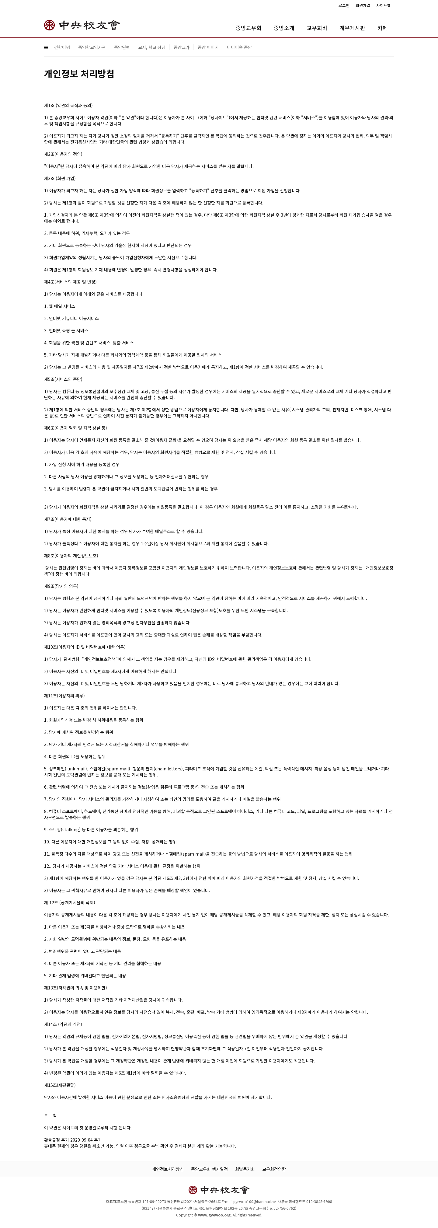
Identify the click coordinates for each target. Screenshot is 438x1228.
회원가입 (363, 5)
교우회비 (317, 28)
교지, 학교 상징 (151, 47)
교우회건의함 (274, 1169)
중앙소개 (284, 28)
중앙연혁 (122, 47)
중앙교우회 (249, 28)
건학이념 (62, 47)
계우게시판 (352, 28)
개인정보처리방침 (168, 1169)
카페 (382, 28)
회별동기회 (245, 1169)
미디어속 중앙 (239, 47)
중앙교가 (181, 47)
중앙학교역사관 (92, 47)
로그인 (344, 5)
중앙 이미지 (208, 47)
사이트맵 (383, 5)
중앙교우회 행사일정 (209, 1169)
